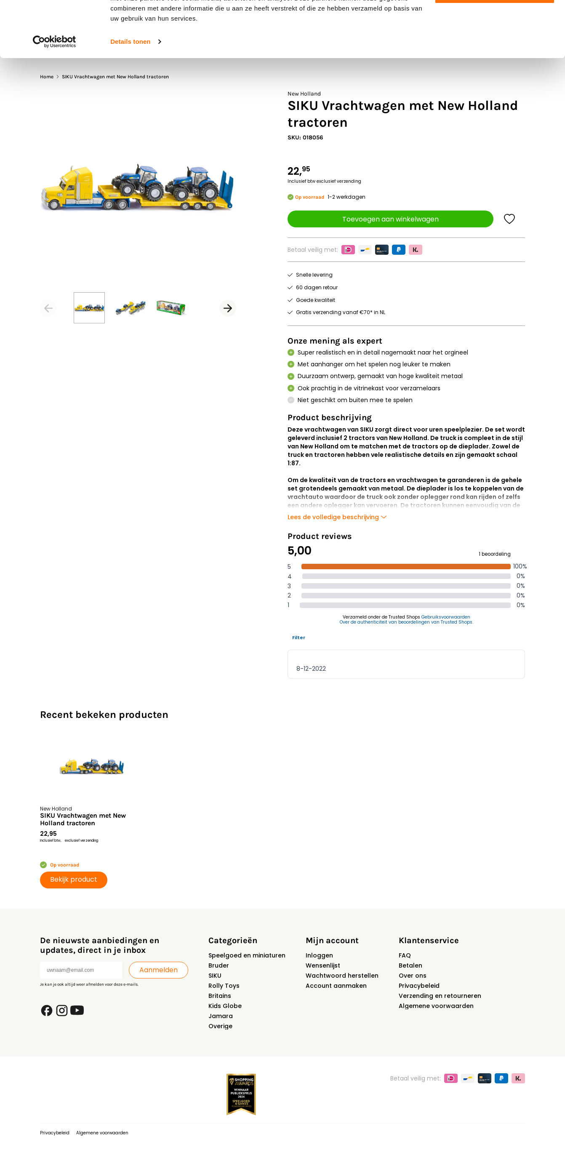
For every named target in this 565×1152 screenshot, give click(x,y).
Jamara (220, 1016)
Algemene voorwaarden (436, 1006)
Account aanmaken (336, 985)
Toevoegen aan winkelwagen (390, 219)
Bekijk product (73, 879)
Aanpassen (495, 45)
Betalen (410, 965)
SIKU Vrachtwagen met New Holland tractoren (83, 819)
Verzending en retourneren (440, 996)
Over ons (412, 975)
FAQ (405, 955)
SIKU (214, 975)
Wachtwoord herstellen (342, 975)
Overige (220, 1026)
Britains (219, 996)
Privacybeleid (419, 985)
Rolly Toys (224, 985)
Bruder (218, 965)
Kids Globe (225, 1006)
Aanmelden (158, 970)
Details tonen (130, 94)
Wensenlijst (323, 965)
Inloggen (319, 955)
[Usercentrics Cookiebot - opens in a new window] (54, 94)
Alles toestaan (494, 20)
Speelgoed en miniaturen (246, 955)
